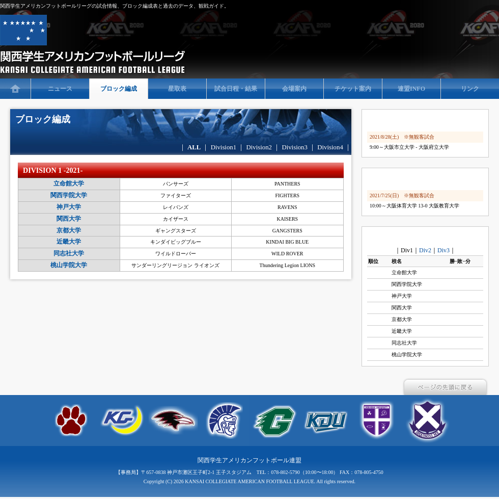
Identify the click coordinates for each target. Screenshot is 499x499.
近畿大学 (69, 241)
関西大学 (69, 218)
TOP (15, 88)
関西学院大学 (68, 195)
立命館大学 (68, 183)
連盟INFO (411, 88)
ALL (194, 147)
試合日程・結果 (235, 88)
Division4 (331, 147)
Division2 (259, 147)
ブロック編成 (118, 88)
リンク (470, 88)
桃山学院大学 (68, 265)
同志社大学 (68, 253)
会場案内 (294, 88)
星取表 (177, 88)
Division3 (295, 147)
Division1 (223, 147)
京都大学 (69, 230)
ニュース (60, 88)
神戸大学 (69, 207)
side (427, 238)
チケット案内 (353, 88)
